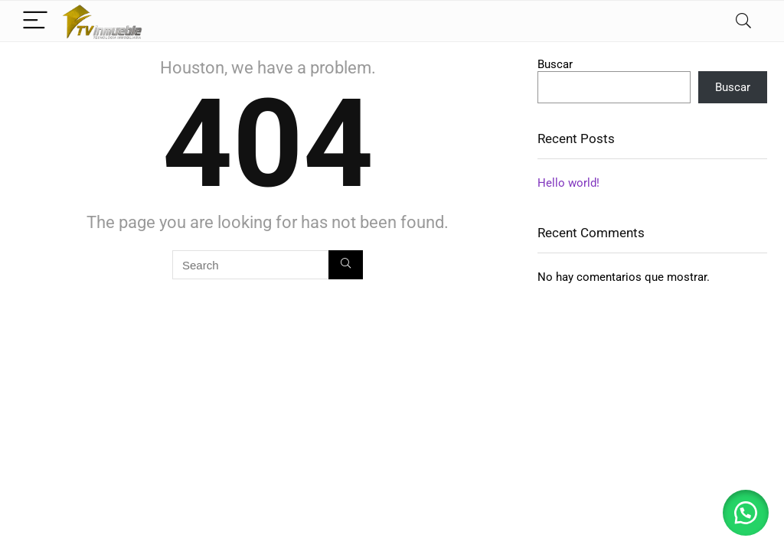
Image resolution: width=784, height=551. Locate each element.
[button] (746, 513)
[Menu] (35, 21)
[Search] (743, 21)
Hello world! (568, 183)
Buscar (555, 64)
